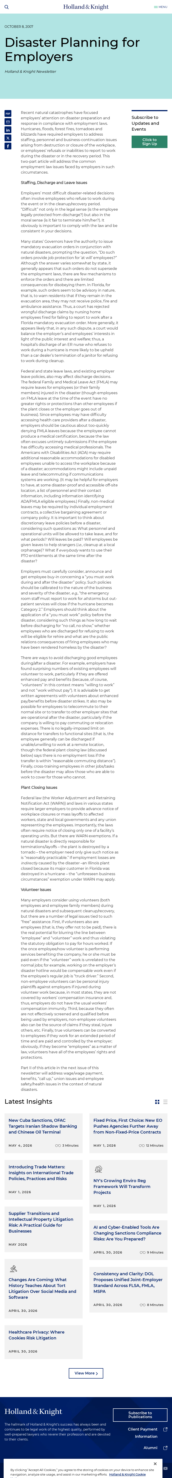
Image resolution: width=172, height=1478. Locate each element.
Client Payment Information (142, 1433)
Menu (163, 7)
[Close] (155, 1471)
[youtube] (165, 1468)
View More (85, 1373)
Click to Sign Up (149, 142)
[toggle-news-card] (157, 1102)
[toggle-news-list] (165, 1102)
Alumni (150, 1448)
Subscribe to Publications (140, 1415)
